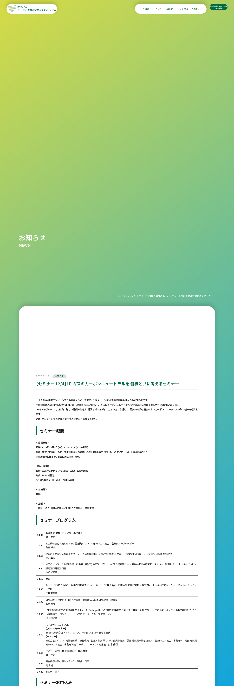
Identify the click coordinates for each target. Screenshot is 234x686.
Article (177, 8)
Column (166, 8)
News (140, 8)
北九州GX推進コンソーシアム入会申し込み (209, 9)
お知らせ (128, 296)
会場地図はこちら (139, 451)
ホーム (118, 296)
